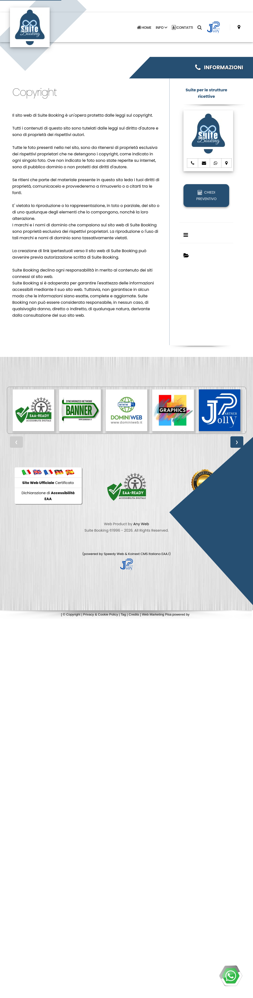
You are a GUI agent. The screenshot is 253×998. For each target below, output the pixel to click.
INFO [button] (161, 27)
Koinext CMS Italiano (144, 553)
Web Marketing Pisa (157, 614)
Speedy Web (114, 553)
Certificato (48, 482)
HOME (144, 27)
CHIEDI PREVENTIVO (206, 195)
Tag (123, 614)
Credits (134, 614)
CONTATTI (182, 27)
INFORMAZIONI (219, 67)
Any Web (141, 523)
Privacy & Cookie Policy (100, 614)
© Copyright (71, 614)
